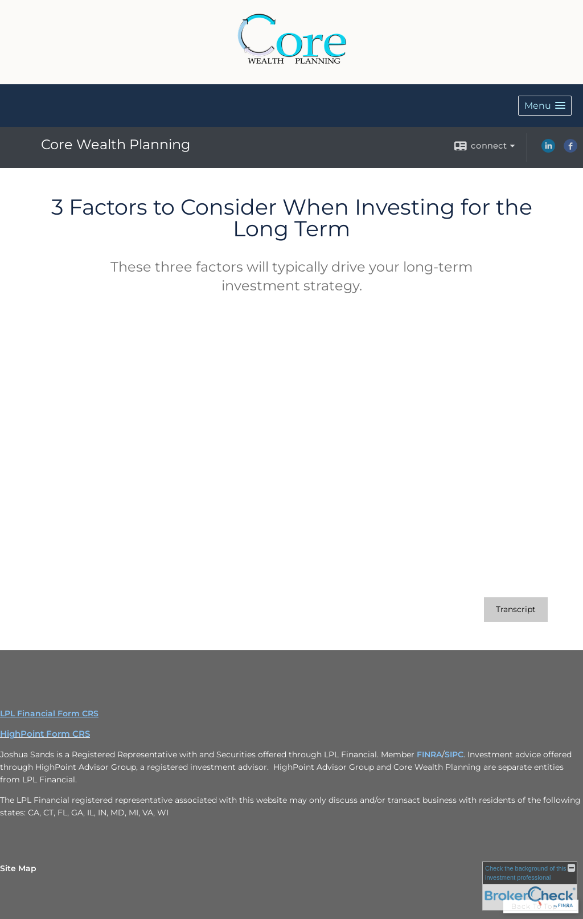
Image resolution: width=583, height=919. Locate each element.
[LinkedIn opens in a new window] (548, 150)
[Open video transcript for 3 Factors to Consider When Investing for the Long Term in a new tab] (516, 609)
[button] (545, 106)
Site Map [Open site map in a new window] (18, 868)
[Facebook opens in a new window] (570, 150)
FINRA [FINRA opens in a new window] (429, 754)
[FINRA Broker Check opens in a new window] (529, 885)
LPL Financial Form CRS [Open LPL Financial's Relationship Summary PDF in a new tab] (49, 713)
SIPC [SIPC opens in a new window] (454, 754)
